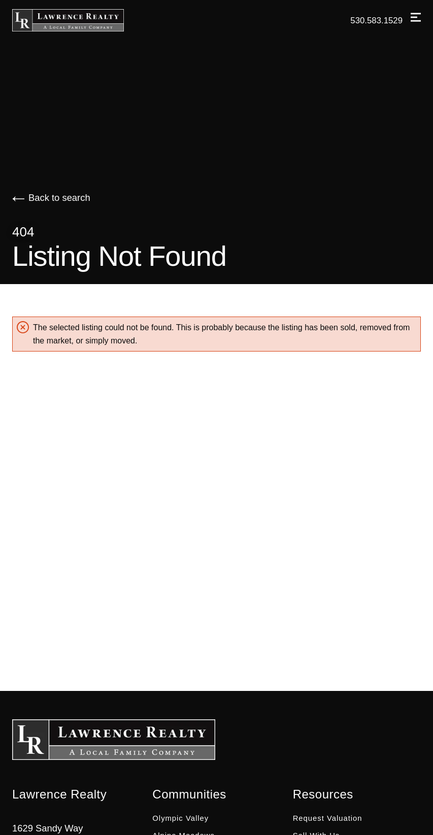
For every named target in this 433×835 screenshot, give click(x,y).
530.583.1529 (376, 20)
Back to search (51, 197)
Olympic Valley (180, 818)
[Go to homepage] (78, 20)
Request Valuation (327, 818)
